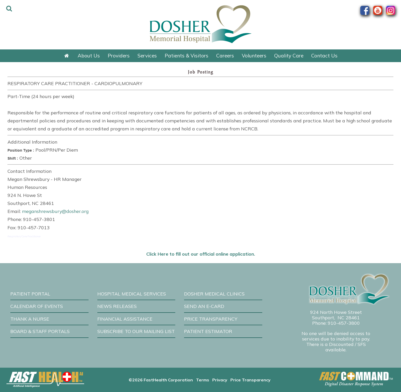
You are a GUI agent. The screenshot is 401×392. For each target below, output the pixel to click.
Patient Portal (30, 294)
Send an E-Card (204, 306)
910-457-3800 (344, 323)
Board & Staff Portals (40, 331)
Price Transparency (210, 319)
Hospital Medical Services (131, 294)
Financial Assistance (124, 319)
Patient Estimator (208, 331)
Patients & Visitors (186, 56)
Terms (202, 379)
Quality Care (288, 56)
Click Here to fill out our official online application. (200, 254)
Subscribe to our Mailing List (136, 331)
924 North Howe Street (336, 312)
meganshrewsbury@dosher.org (55, 211)
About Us (89, 56)
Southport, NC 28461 (336, 317)
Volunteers (254, 56)
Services (147, 56)
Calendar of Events (36, 306)
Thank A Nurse (29, 319)
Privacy (219, 379)
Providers (119, 56)
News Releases (117, 306)
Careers (225, 56)
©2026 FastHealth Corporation (161, 379)
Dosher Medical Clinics (214, 294)
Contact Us (324, 56)
